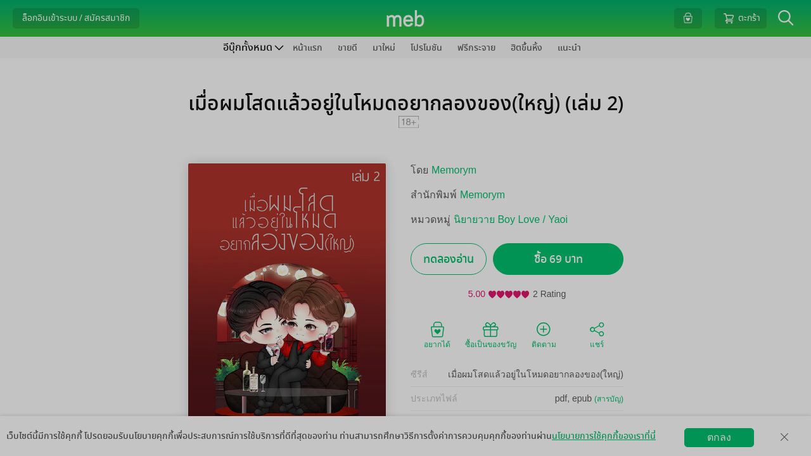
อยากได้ (437, 334)
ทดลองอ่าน (448, 259)
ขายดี (347, 47)
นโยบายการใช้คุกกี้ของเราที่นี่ (604, 436)
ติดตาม (544, 334)
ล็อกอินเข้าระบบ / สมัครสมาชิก (76, 18)
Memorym (453, 170)
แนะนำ (569, 47)
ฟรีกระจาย (476, 47)
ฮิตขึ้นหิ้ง (526, 47)
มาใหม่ (384, 47)
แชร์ (596, 334)
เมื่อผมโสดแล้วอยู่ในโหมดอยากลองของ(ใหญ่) (535, 374)
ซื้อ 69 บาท (558, 259)
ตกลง (719, 437)
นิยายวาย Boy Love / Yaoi (511, 219)
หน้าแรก (307, 47)
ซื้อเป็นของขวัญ (490, 334)
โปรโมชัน (426, 47)
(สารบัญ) (608, 399)
